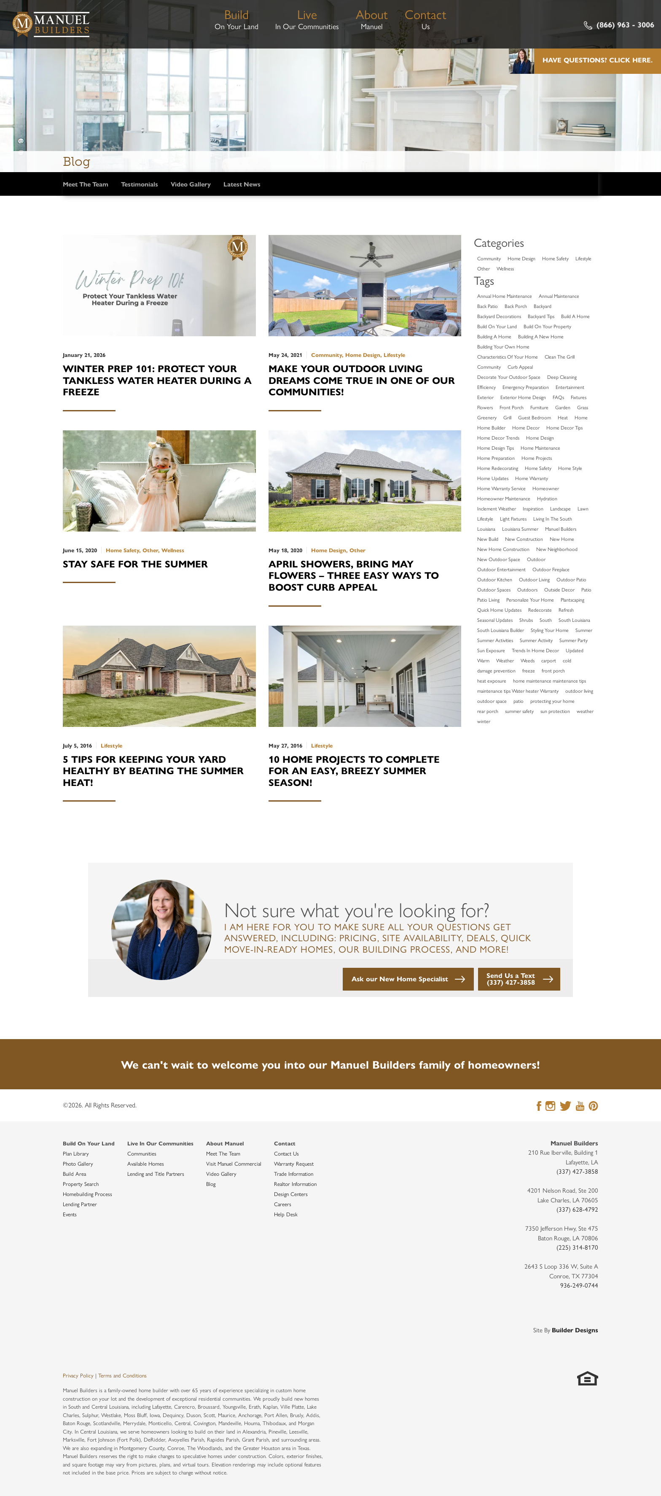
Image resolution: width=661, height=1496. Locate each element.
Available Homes (145, 1163)
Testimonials (139, 183)
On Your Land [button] (236, 18)
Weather (505, 660)
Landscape (560, 508)
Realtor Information (295, 1184)
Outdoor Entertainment (501, 569)
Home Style (570, 468)
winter (483, 721)
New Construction (524, 539)
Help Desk (286, 1214)
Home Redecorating (497, 468)
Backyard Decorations (499, 316)
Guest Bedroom (534, 417)
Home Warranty (531, 478)
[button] (408, 979)
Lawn (583, 508)
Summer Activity (536, 640)
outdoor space (492, 701)
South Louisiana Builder (500, 630)
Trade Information (293, 1173)
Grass (582, 407)
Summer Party (573, 640)
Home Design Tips (495, 447)
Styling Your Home (550, 630)
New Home (562, 539)
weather (585, 711)
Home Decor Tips (564, 427)
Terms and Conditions (122, 1375)
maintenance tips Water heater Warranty (518, 690)
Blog (210, 1184)
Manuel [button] (372, 18)
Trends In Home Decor (535, 650)
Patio (586, 589)
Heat (563, 417)
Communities (141, 1153)
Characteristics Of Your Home (507, 356)
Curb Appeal (520, 366)
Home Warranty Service (501, 488)
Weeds (528, 660)
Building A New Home (541, 336)
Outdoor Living (534, 579)
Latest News (242, 183)
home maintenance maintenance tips (549, 680)
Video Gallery (191, 183)
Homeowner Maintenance (503, 498)
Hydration (547, 498)
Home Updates (492, 478)
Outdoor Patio (571, 579)
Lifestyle (583, 258)
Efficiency (486, 387)
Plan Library (76, 1153)
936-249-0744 (579, 1284)
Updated (574, 650)
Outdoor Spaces (494, 589)
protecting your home (552, 701)
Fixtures (578, 397)
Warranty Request (294, 1163)
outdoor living (579, 690)
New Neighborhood (557, 549)
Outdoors (527, 589)
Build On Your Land (497, 326)
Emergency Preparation (525, 387)
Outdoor (536, 559)
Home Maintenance (540, 447)
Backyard (542, 306)
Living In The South (552, 518)
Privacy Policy (78, 1375)
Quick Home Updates (499, 609)
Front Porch (512, 407)
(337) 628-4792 (577, 1208)
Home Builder (491, 427)
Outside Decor (559, 589)
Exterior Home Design (523, 397)
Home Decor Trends (498, 437)
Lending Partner (80, 1204)
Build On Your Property (547, 326)
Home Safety (555, 258)
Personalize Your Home (530, 599)
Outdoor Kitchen (494, 579)
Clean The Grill (560, 356)
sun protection (555, 711)
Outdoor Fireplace (551, 569)
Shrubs (526, 620)
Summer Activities (495, 640)
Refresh (566, 609)
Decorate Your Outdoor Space (508, 377)
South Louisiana (574, 620)
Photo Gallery (78, 1163)
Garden (562, 407)
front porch (553, 670)
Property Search (81, 1184)
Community (489, 258)
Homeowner (545, 488)
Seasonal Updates (495, 620)
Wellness (505, 268)
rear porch (487, 711)
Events (70, 1214)
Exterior (485, 397)
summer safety (519, 711)
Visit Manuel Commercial (233, 1163)
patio (518, 701)
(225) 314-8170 (577, 1246)
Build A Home (575, 316)
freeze (528, 670)
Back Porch (516, 306)
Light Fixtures (513, 518)
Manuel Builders (560, 528)
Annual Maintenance (559, 296)
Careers (282, 1204)
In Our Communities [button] (307, 18)
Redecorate (540, 609)
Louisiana (486, 528)
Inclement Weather (496, 508)
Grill (507, 417)
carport (548, 660)
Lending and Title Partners (155, 1173)
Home (581, 417)
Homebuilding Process (87, 1194)
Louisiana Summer (520, 528)
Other (483, 268)
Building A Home (494, 336)
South (546, 620)
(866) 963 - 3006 (619, 24)
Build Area (74, 1173)
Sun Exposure (491, 650)
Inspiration (533, 508)
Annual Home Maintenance (504, 296)
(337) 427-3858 (577, 1171)
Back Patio (487, 306)
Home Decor (526, 427)
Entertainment (570, 387)
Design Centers (291, 1194)
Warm (483, 660)
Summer (583, 630)
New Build (487, 539)
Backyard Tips (541, 316)
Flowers (485, 407)
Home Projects (536, 458)
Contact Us (286, 1153)
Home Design (521, 258)
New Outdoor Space (498, 559)
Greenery (487, 417)
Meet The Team (85, 183)
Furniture (539, 407)
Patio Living (488, 599)
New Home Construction (503, 549)
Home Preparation (496, 458)
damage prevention (496, 670)
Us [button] (425, 18)
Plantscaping (572, 599)
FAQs (558, 397)
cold (567, 660)
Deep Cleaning (562, 377)
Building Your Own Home (503, 346)
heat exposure (491, 680)
